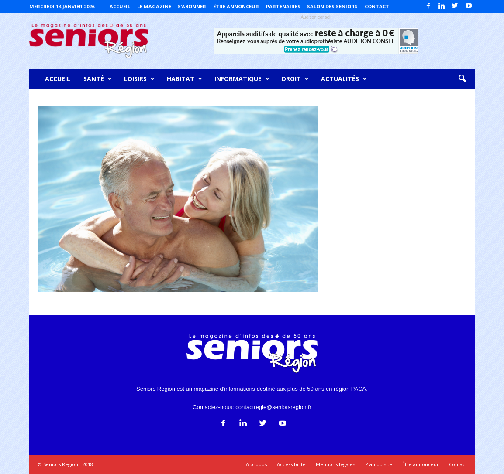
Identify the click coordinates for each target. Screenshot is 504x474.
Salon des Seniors (332, 6)
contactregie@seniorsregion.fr (273, 407)
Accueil (120, 6)
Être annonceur (236, 6)
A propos (256, 464)
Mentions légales (335, 464)
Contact (377, 6)
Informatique (241, 79)
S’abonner (192, 6)
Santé (97, 79)
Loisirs (139, 79)
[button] (462, 79)
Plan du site (378, 464)
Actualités (344, 79)
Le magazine (154, 6)
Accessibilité (291, 464)
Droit (295, 79)
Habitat (184, 79)
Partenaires (283, 6)
